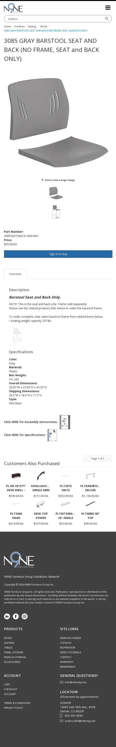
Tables (8, 647)
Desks (8, 638)
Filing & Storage (15, 657)
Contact (65, 657)
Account (10, 694)
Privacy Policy (13, 708)
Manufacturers (70, 638)
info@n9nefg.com (75, 682)
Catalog (65, 643)
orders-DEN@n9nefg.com (80, 721)
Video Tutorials (70, 652)
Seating (9, 643)
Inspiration (67, 647)
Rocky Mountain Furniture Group (24, 8)
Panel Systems (13, 652)
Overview (15, 274)
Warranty (66, 662)
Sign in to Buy (58, 254)
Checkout (10, 689)
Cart (7, 684)
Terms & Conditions (17, 703)
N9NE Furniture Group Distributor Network (31, 576)
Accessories (12, 662)
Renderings (68, 666)
